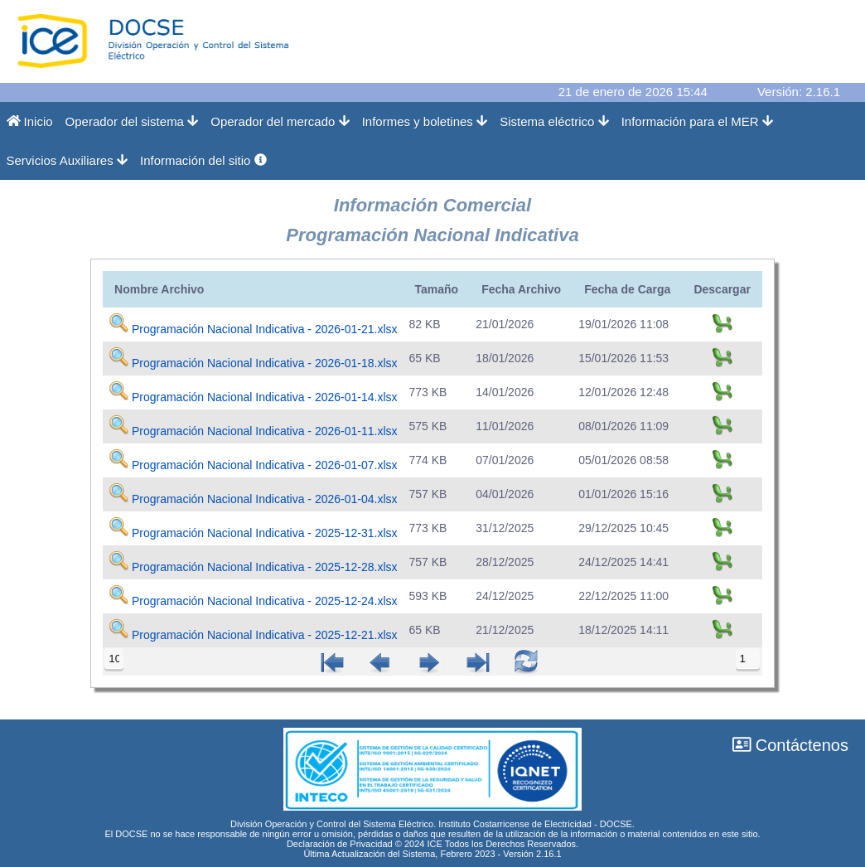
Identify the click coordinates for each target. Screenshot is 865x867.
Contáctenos (790, 745)
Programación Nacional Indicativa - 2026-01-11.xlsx (265, 431)
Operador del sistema (132, 121)
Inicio (30, 121)
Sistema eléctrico (554, 121)
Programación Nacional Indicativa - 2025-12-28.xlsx (265, 567)
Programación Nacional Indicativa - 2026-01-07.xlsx (265, 465)
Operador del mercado (279, 121)
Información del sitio (203, 160)
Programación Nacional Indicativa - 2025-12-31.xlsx (265, 533)
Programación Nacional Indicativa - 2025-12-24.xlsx (265, 601)
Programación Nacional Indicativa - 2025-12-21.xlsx (265, 635)
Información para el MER (697, 121)
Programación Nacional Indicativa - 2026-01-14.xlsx (265, 397)
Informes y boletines (425, 121)
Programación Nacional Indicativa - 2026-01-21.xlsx (265, 329)
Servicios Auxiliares (67, 160)
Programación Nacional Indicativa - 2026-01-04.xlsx (265, 499)
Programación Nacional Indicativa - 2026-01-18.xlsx (265, 363)
